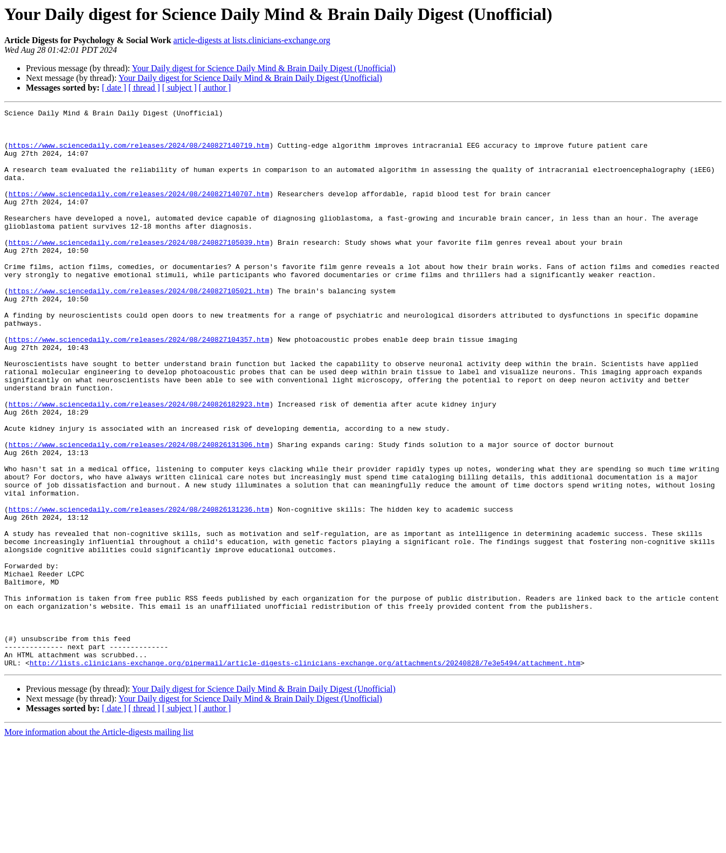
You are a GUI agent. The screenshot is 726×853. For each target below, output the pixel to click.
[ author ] (215, 87)
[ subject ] (179, 87)
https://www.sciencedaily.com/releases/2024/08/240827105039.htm (139, 269)
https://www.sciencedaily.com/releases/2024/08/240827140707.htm (139, 211)
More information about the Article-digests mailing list (98, 843)
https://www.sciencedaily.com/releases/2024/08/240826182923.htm (139, 464)
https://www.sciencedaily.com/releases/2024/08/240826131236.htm (139, 590)
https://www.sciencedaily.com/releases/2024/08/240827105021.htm (139, 328)
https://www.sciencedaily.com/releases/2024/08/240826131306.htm (139, 512)
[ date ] (114, 87)
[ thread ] (144, 87)
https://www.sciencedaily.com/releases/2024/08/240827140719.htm (139, 153)
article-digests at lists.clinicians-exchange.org (252, 40)
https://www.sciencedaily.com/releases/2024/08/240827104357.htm (139, 386)
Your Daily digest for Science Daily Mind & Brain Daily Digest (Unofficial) (264, 68)
